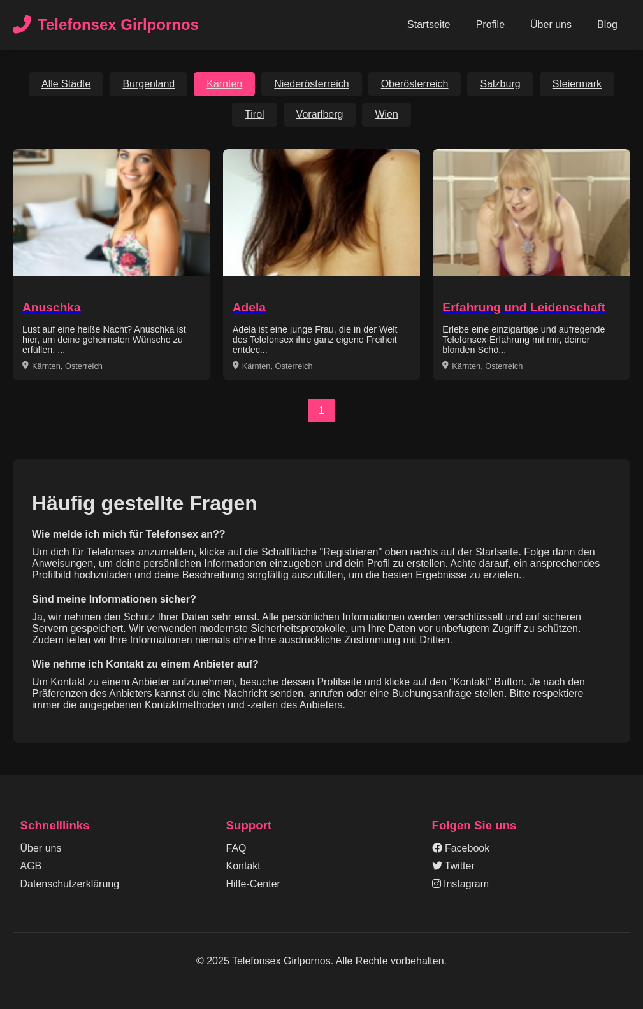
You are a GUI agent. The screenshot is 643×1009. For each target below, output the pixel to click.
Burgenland (148, 83)
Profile (490, 24)
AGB (31, 866)
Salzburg (500, 83)
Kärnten (224, 83)
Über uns (551, 24)
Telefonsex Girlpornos (106, 25)
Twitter (453, 866)
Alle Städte (65, 83)
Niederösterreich (311, 83)
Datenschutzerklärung (70, 883)
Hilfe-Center (253, 883)
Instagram (460, 883)
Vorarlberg (319, 114)
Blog (607, 24)
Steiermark (577, 83)
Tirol (254, 114)
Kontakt (243, 866)
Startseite (429, 24)
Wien (386, 114)
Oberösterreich (415, 83)
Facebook (461, 848)
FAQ (236, 848)
